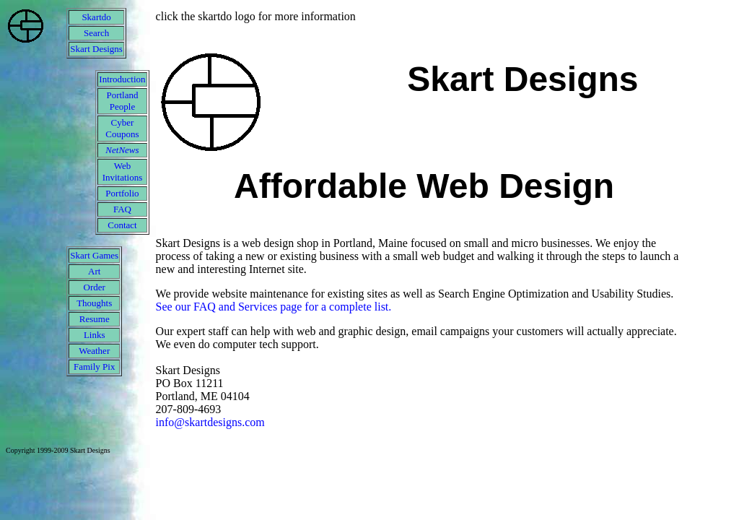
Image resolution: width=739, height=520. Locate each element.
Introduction (122, 79)
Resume (94, 318)
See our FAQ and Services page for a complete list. (274, 306)
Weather (94, 350)
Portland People (122, 101)
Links (94, 334)
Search (96, 32)
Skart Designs (96, 48)
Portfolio (122, 193)
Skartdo (96, 17)
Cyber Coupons (122, 128)
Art (94, 271)
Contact (122, 225)
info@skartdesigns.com (210, 422)
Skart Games (94, 255)
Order (94, 287)
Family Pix (94, 366)
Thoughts (94, 303)
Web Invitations (122, 171)
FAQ (122, 209)
